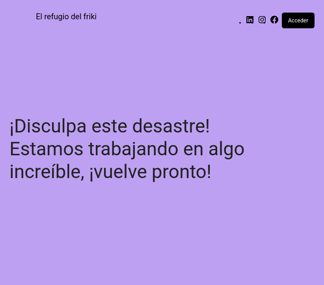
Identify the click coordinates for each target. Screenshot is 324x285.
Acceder (298, 20)
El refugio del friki (66, 16)
